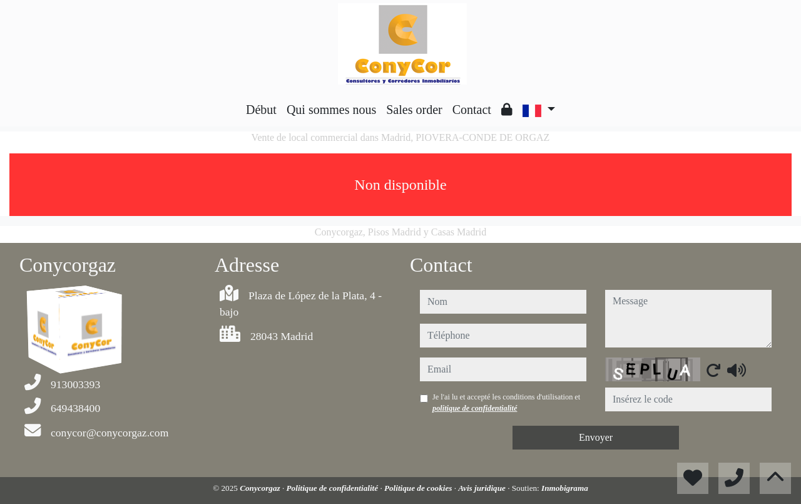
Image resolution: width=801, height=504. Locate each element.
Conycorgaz (261, 488)
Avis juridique (483, 488)
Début (261, 109)
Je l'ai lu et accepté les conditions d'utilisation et (506, 403)
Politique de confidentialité (333, 488)
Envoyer (596, 437)
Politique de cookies (419, 488)
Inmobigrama (564, 488)
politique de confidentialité (474, 408)
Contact (471, 109)
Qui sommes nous (331, 109)
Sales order (414, 109)
